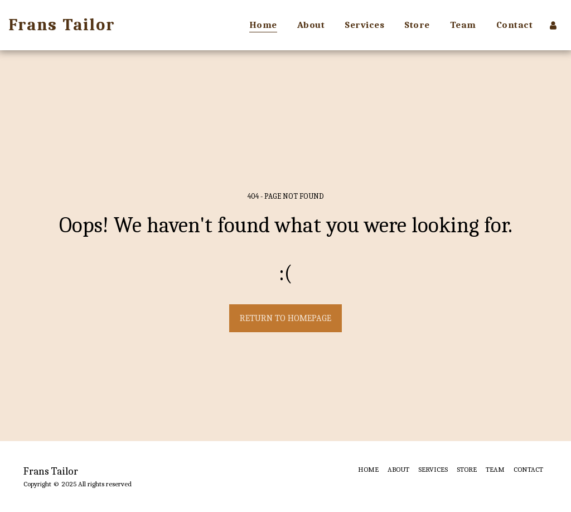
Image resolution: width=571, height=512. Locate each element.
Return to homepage (285, 318)
